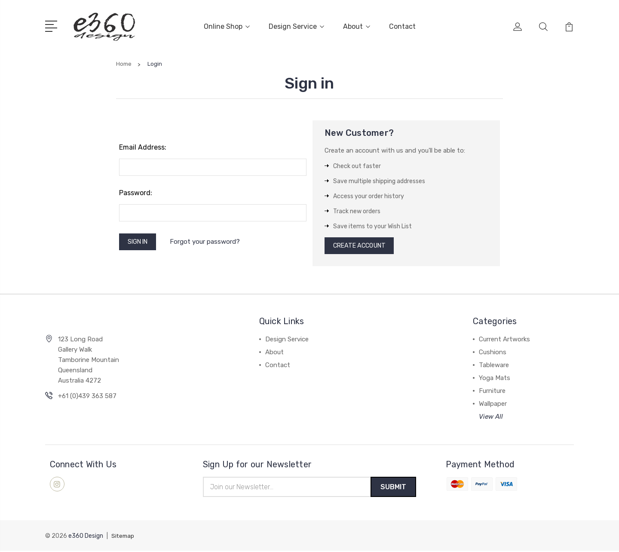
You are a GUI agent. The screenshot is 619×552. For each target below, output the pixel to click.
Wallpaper (493, 404)
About (356, 25)
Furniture (492, 391)
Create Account (362, 245)
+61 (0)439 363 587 (87, 396)
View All (491, 417)
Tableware (494, 365)
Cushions (492, 352)
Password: (135, 191)
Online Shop (227, 25)
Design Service (296, 25)
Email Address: (142, 145)
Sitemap (123, 537)
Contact (402, 25)
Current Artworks (504, 339)
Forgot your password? (209, 241)
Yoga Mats (494, 378)
